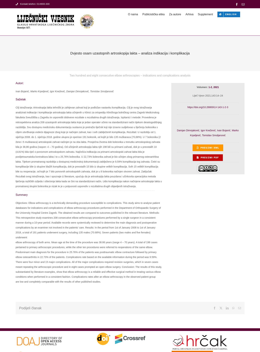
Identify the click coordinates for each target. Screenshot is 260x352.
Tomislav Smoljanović (214, 135)
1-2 (210, 87)
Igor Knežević (208, 130)
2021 (216, 87)
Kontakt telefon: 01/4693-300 (33, 4)
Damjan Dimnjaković (188, 130)
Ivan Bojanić (223, 130)
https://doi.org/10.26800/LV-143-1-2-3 (207, 107)
